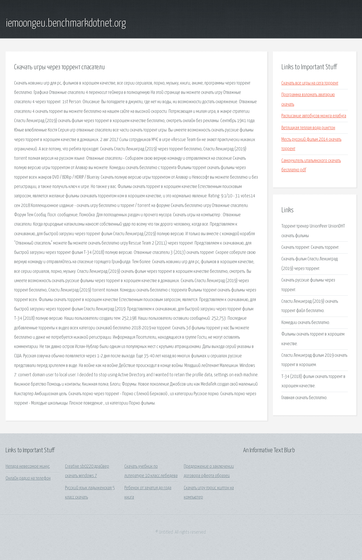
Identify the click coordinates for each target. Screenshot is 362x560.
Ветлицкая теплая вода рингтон (308, 128)
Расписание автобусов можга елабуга (313, 116)
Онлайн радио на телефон (28, 478)
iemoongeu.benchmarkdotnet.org (66, 23)
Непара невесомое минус (28, 466)
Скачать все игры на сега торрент (309, 83)
